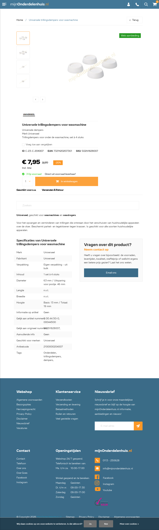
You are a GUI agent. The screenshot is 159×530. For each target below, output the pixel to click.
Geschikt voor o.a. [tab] (26, 189)
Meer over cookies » (129, 523)
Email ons (111, 272)
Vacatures (21, 428)
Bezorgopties (23, 404)
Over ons (21, 468)
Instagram (21, 482)
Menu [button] (4, 4)
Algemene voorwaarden (29, 399)
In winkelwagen (67, 181)
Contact (20, 458)
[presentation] (35, 99)
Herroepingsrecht (25, 409)
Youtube (103, 489)
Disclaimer (22, 418)
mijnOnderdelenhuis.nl (30, 4)
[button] (23, 38)
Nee (106, 523)
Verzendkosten (64, 399)
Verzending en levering (68, 404)
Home (19, 20)
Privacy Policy (24, 413)
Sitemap (70, 516)
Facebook (21, 477)
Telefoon (21, 463)
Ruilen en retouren (66, 413)
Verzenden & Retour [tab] (53, 189)
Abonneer (138, 426)
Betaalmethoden (65, 409)
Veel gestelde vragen (67, 418)
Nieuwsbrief (22, 423)
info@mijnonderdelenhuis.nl (112, 468)
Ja (90, 523)
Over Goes (21, 472)
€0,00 (154, 3)
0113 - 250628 (137, 4)
